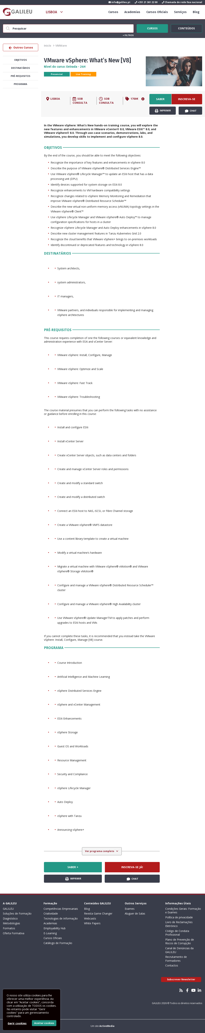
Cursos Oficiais (157, 12)
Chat (191, 111)
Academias (132, 12)
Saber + (160, 100)
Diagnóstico (10, 918)
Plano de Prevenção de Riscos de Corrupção (179, 941)
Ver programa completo (100, 851)
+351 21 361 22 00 (146, 2)
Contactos (171, 965)
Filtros (128, 35)
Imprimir (163, 111)
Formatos (9, 928)
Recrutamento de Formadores (176, 958)
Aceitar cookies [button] (44, 1023)
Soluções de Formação (17, 913)
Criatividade (51, 913)
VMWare (61, 45)
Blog (196, 12)
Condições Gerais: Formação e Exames (183, 910)
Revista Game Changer (98, 913)
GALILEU (8, 908)
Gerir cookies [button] (17, 1023)
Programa (20, 84)
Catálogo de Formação (58, 943)
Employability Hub (55, 928)
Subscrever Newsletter (181, 979)
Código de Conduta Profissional (177, 933)
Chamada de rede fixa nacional (182, 2)
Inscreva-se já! (186, 100)
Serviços (180, 12)
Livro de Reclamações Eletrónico (179, 924)
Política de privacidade (179, 917)
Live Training (83, 74)
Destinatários (20, 68)
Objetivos (20, 60)
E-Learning (50, 933)
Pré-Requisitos (20, 76)
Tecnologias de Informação (61, 918)
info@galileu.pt (119, 2)
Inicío (47, 45)
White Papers (92, 923)
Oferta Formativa (13, 933)
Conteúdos (186, 27)
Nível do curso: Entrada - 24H (65, 66)
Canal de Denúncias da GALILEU (179, 950)
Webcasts (90, 918)
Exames (130, 908)
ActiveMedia (106, 1026)
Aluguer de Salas (135, 913)
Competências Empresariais (61, 908)
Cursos (113, 12)
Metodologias (11, 923)
